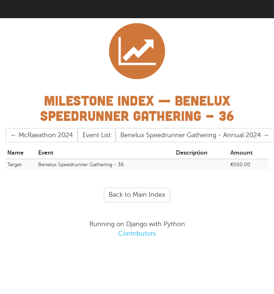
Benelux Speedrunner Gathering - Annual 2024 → (194, 135)
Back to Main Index (137, 194)
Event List (96, 135)
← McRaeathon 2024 (41, 135)
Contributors (137, 233)
